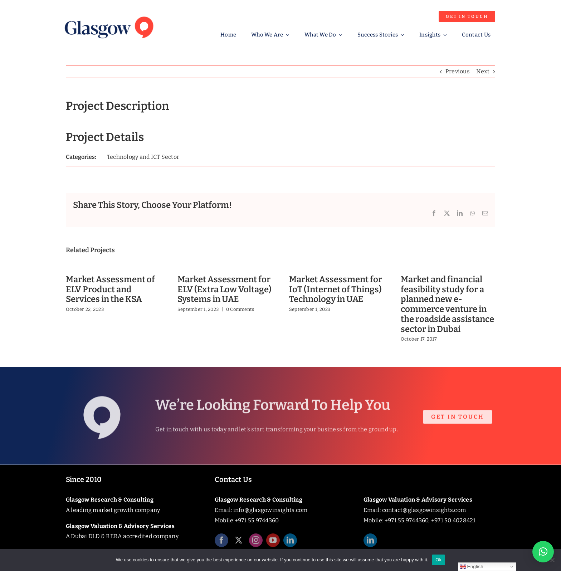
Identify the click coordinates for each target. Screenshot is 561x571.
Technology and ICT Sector (143, 156)
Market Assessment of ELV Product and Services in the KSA (110, 289)
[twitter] (238, 543)
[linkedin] (290, 543)
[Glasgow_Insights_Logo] (108, 15)
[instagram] (256, 543)
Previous (457, 71)
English (471, 567)
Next (482, 71)
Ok (438, 559)
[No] (552, 559)
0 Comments (240, 309)
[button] (543, 551)
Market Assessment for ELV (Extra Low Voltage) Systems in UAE (224, 289)
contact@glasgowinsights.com (424, 510)
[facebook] (221, 543)
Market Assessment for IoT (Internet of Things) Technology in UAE (335, 289)
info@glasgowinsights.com (270, 510)
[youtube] (273, 543)
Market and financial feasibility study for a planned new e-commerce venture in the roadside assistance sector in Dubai (447, 304)
